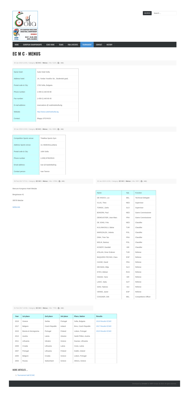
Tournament (87, 44)
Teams (61, 44)
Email (62, 63)
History (109, 44)
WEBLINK (16, 207)
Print (58, 63)
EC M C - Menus (41, 63)
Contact (99, 44)
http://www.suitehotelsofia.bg (47, 112)
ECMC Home (50, 44)
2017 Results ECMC (104, 326)
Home (17, 44)
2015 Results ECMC (104, 331)
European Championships (32, 44)
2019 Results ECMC (104, 321)
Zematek (144, 384)
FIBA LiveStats (73, 44)
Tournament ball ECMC (26, 375)
